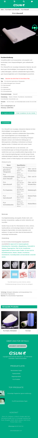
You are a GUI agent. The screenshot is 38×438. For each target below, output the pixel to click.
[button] (37, 35)
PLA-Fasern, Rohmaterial (10, 330)
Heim (2, 9)
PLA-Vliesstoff (25, 9)
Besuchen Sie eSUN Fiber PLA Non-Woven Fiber (18, 78)
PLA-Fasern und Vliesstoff (12, 9)
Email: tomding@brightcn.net (8, 105)
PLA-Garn (28, 330)
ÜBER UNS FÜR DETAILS (11, 341)
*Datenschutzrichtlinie (14, 358)
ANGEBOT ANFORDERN (11, 346)
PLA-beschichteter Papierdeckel (14, 295)
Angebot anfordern (8, 113)
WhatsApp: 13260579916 (7, 107)
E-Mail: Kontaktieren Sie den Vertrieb (25, 113)
